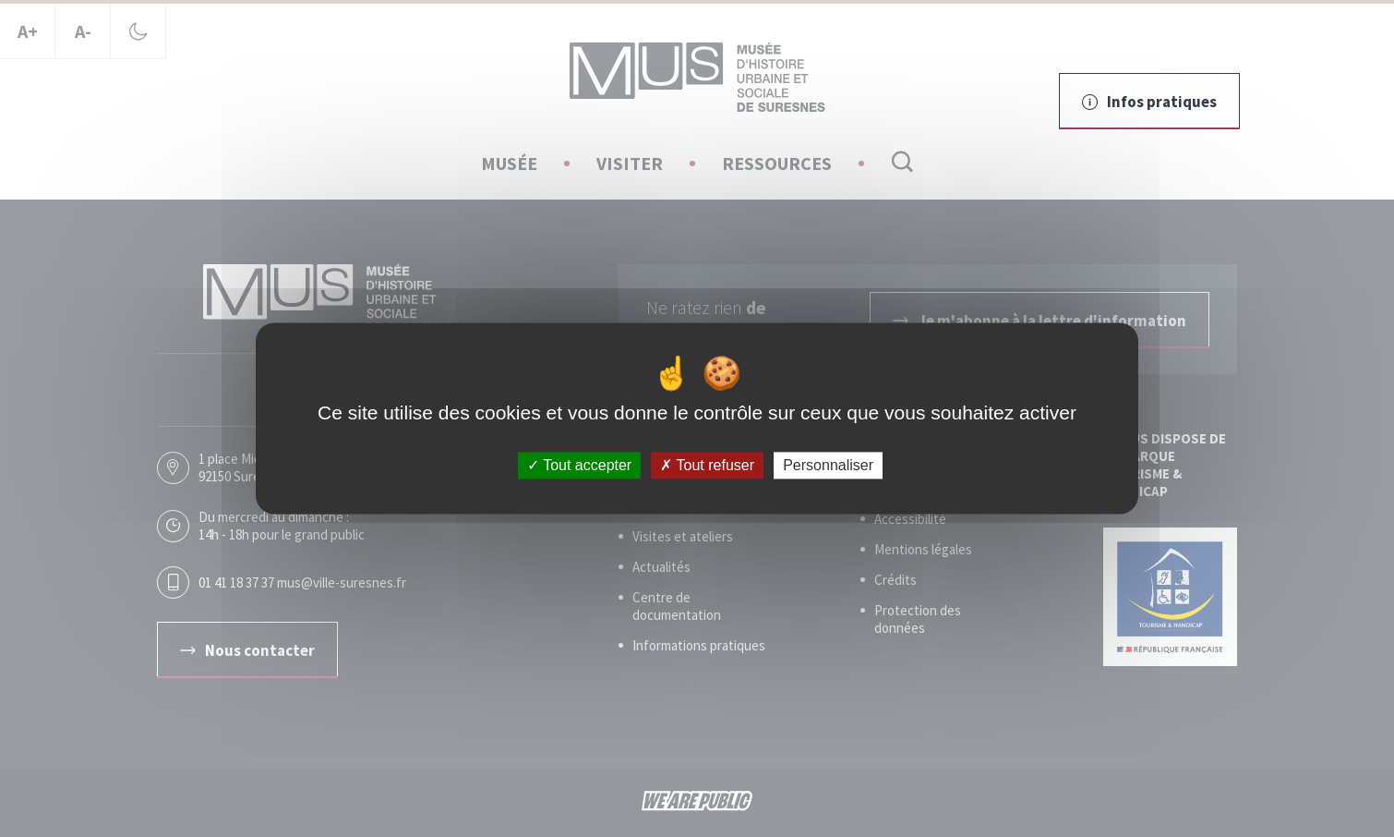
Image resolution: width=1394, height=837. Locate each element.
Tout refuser (707, 465)
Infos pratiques (1149, 101)
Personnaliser (828, 465)
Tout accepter (579, 465)
